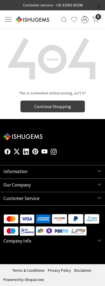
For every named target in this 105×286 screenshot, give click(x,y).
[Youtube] (44, 152)
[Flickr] (60, 152)
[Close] (98, 6)
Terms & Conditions (28, 270)
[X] (17, 152)
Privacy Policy (59, 270)
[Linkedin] (26, 152)
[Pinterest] (35, 152)
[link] (64, 19)
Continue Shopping (52, 106)
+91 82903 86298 (69, 5)
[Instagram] (54, 152)
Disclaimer (83, 270)
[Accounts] (84, 19)
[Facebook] (7, 152)
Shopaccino (34, 279)
